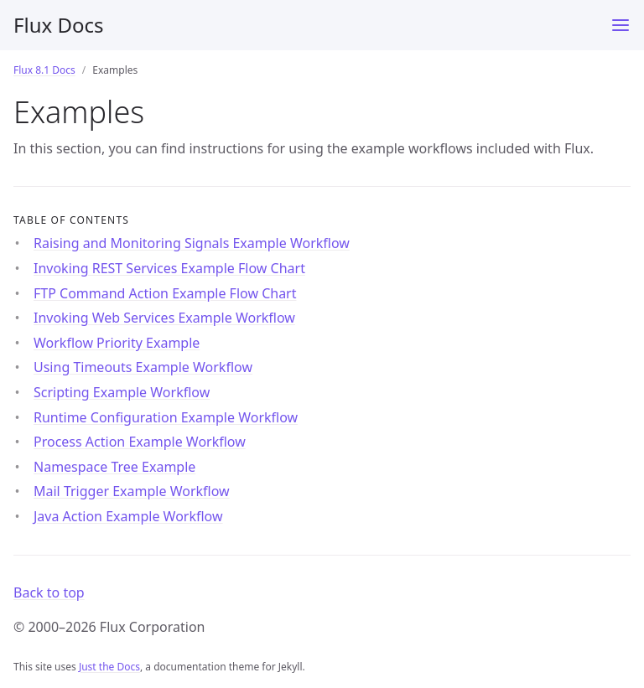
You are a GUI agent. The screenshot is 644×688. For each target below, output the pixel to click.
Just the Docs (109, 667)
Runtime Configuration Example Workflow (166, 417)
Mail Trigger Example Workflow (132, 491)
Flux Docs (58, 25)
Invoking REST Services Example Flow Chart (169, 268)
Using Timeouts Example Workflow (143, 367)
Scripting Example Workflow (122, 392)
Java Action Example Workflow (128, 516)
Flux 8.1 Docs (44, 70)
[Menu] (620, 25)
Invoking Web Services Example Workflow (164, 317)
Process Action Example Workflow (140, 441)
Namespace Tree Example (114, 467)
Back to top (49, 592)
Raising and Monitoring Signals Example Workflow (192, 243)
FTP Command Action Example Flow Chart (165, 293)
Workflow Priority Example (117, 343)
